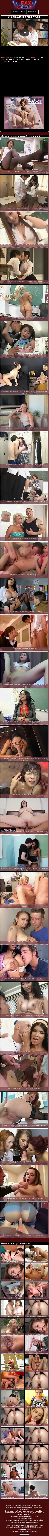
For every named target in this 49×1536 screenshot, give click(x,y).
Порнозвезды (32, 12)
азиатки (20, 59)
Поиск (23, 12)
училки (36, 59)
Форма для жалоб (24, 1529)
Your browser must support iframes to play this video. (24, 37)
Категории (15, 12)
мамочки (10, 59)
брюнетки (6, 61)
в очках (16, 61)
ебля (28, 59)
